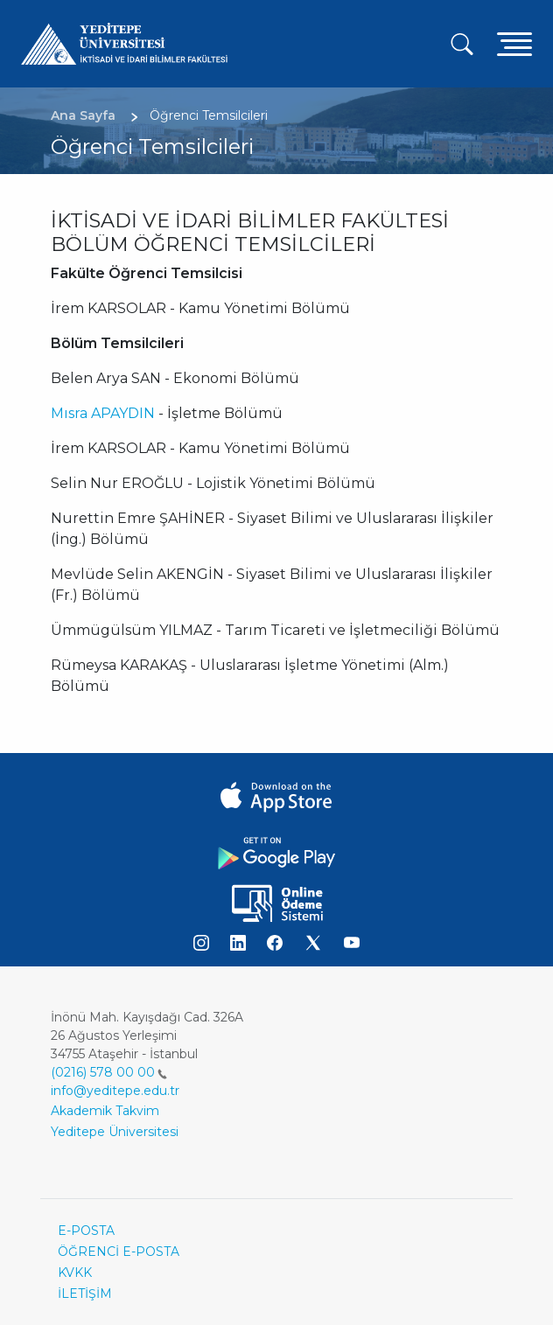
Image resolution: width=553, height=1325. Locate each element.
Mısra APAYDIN (103, 413)
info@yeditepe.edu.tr (115, 1090)
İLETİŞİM (85, 1293)
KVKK (75, 1272)
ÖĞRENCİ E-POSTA (118, 1251)
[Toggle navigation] (514, 43)
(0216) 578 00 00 (109, 1072)
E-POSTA (86, 1230)
